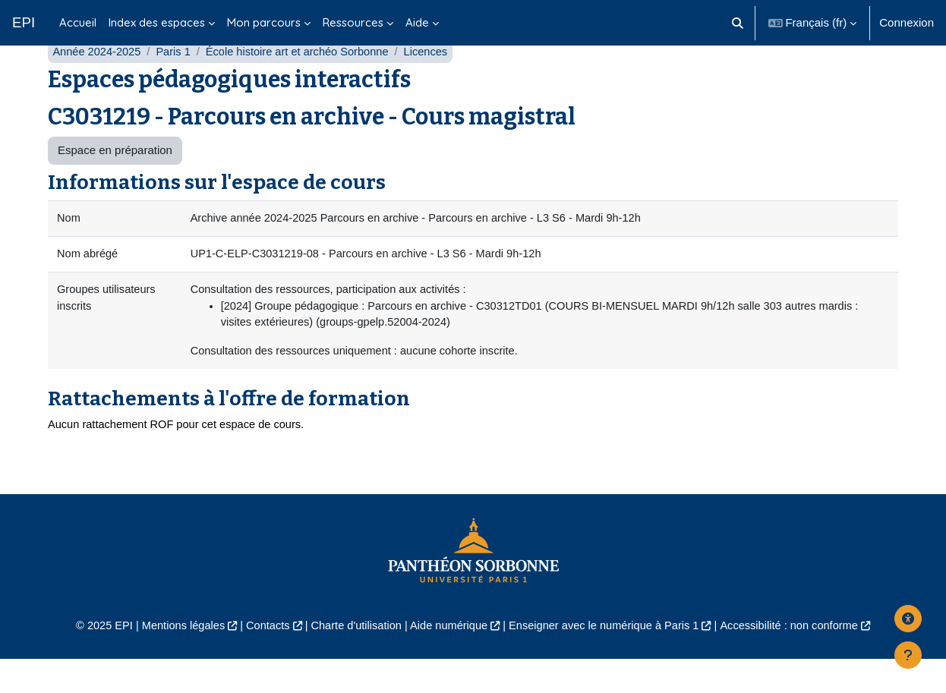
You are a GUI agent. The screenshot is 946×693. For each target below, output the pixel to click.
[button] (738, 23)
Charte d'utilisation (352, 659)
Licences (435, 81)
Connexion (906, 22)
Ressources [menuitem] (353, 22)
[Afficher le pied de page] (908, 655)
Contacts (261, 659)
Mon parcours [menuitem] (264, 22)
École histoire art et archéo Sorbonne (304, 81)
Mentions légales (174, 659)
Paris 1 (176, 81)
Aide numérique (447, 659)
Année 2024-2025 (97, 81)
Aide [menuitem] (417, 22)
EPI (23, 22)
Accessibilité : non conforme (799, 659)
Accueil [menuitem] (77, 22)
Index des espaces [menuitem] (157, 22)
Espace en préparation (115, 180)
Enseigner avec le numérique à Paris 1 (608, 659)
